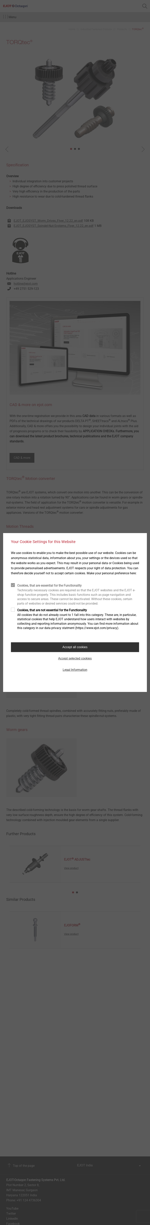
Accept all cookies (75, 647)
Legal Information (75, 670)
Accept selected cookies (75, 658)
